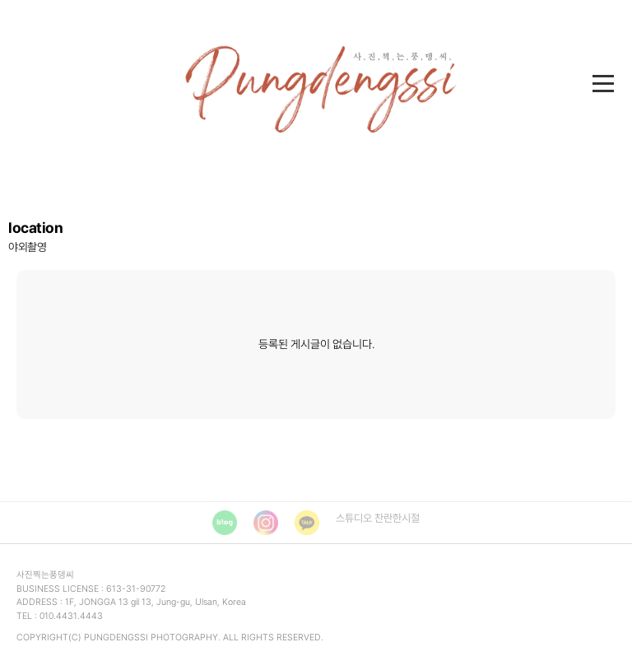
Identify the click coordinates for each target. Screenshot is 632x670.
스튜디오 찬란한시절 (378, 518)
